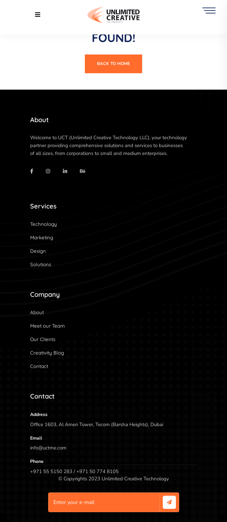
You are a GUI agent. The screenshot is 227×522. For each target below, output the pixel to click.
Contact (39, 366)
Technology (43, 224)
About (37, 312)
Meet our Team (47, 326)
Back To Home (113, 64)
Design (38, 251)
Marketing (41, 237)
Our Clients (42, 339)
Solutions (40, 264)
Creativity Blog (47, 353)
